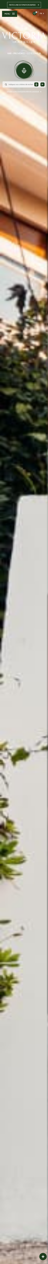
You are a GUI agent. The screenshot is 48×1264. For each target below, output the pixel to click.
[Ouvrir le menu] (9, 14)
